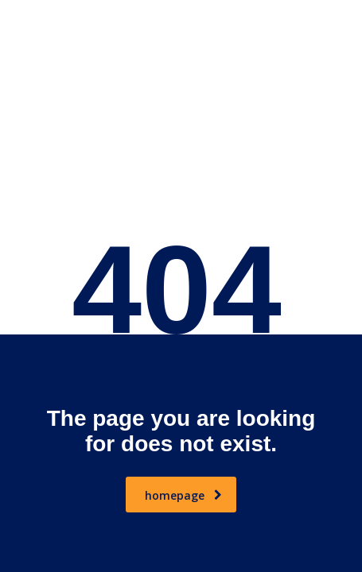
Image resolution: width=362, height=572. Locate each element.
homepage (183, 495)
